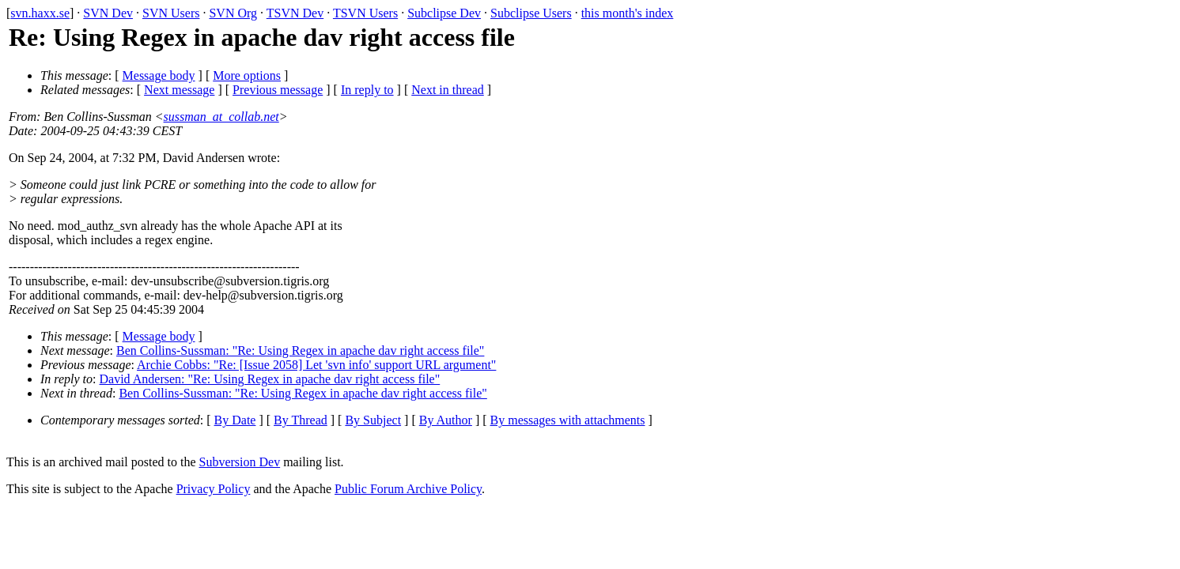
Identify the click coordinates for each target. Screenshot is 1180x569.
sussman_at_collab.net (221, 116)
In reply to (367, 89)
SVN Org (233, 13)
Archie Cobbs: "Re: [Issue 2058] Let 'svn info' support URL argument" (316, 364)
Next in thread (447, 89)
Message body (159, 75)
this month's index (627, 13)
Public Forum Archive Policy (408, 489)
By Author (445, 420)
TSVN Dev (295, 13)
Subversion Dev (240, 462)
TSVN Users (365, 13)
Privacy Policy (213, 489)
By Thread (300, 420)
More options (247, 75)
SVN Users (170, 13)
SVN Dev (108, 13)
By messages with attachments (567, 420)
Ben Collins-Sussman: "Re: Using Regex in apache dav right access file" (300, 350)
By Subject (373, 420)
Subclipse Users (531, 13)
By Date (235, 420)
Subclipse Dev (444, 13)
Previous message (278, 89)
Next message (179, 89)
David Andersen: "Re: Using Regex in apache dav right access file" (270, 379)
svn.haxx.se (40, 13)
